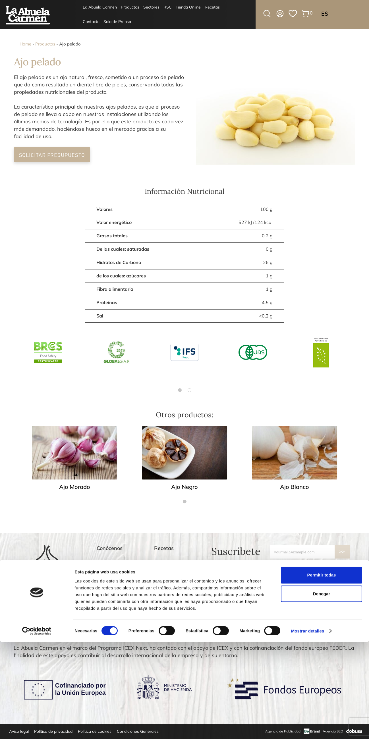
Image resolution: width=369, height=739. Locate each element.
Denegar (321, 690)
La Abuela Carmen (100, 7)
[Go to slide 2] (276, 634)
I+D (101, 562)
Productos (130, 7)
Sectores (151, 7)
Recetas (212, 7)
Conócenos (110, 548)
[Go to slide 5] (288, 634)
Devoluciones (170, 589)
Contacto (91, 21)
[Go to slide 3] (280, 634)
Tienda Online (188, 7)
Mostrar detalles (307, 727)
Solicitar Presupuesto (52, 154)
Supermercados (115, 575)
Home (25, 44)
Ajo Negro (184, 486)
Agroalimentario (116, 589)
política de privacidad (328, 564)
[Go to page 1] (180, 390)
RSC (167, 7)
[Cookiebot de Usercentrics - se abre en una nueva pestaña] (37, 728)
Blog (159, 575)
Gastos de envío (173, 602)
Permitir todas (321, 671)
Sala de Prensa (117, 21)
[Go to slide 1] (272, 634)
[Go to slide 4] (284, 634)
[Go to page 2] (189, 390)
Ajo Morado (74, 486)
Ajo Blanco (294, 486)
